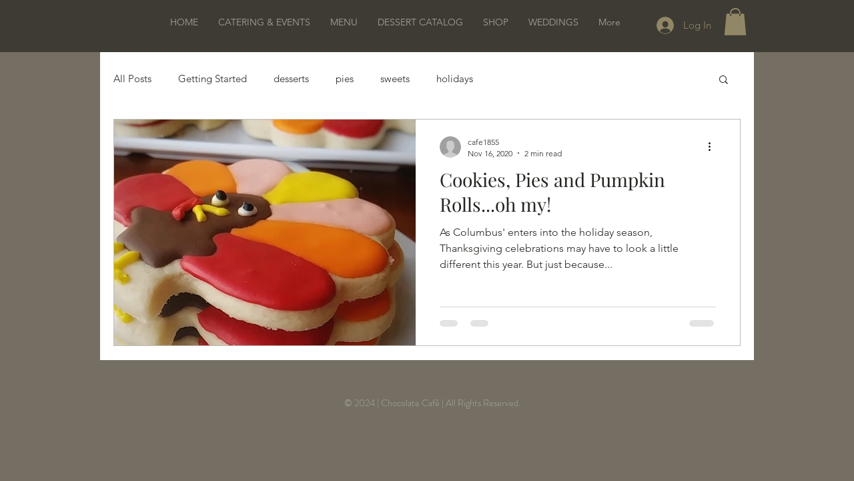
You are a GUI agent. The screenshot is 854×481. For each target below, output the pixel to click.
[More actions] (714, 147)
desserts (291, 78)
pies (345, 78)
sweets (395, 78)
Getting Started (212, 78)
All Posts (132, 78)
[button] (735, 21)
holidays (454, 78)
